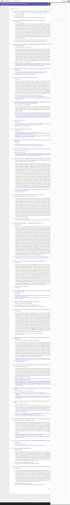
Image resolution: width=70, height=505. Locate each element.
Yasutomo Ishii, (24, 303)
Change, (16, 71)
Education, (31, 393)
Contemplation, (24, 132)
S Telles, (17, 340)
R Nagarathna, (31, 340)
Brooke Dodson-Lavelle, (34, 160)
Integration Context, (18, 445)
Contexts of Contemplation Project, (20, 115)
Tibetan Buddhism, (23, 297)
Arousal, (23, 358)
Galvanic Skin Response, (19, 359)
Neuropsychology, (41, 256)
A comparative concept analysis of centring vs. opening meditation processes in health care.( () (34, 309)
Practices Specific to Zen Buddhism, (20, 97)
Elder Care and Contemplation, (31, 415)
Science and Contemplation (41, 17)
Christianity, (30, 112)
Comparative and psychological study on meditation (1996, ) (26, 301)
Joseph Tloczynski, (18, 366)
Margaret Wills (18, 468)
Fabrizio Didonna (18, 130)
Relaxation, (17, 379)
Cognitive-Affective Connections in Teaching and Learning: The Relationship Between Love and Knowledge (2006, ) (36, 140)
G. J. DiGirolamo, (33, 12)
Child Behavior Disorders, (31, 358)
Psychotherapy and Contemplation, (39, 64)
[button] (68, 1)
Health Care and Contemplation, (50, 64)
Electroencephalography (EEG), (36, 39)
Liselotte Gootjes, (18, 196)
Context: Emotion (26, 218)
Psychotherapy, (29, 134)
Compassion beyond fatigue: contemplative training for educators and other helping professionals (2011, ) (34, 388)
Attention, (17, 132)
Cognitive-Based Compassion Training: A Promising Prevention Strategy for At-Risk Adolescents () (35, 158)
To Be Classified (17, 287)
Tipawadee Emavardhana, (20, 47)
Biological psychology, (19, 434)
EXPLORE (64, 1)
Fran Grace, (26, 390)
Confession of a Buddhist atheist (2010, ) (22, 448)
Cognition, (17, 256)
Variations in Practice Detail (19, 334)
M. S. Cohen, (17, 12)
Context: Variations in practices (20, 152)
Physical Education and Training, (37, 359)
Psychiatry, (21, 134)
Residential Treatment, (18, 360)
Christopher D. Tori (28, 47)
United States (17, 394)
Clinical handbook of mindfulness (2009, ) (23, 129)
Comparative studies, (33, 123)
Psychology (46, 256)
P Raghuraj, (26, 340)
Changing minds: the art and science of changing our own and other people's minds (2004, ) (32, 68)
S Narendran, (21, 340)
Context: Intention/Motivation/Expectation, (25, 71)
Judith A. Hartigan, (24, 420)
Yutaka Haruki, (18, 303)
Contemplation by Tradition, (19, 64)
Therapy (33, 134)
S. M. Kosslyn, (22, 12)
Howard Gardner (18, 70)
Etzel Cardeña (25, 150)
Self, (42, 113)
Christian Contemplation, (38, 117)
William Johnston (18, 121)
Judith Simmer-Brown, (19, 390)
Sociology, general (26, 190)
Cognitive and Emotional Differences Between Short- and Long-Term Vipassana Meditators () (34, 148)
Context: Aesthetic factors (19, 15)
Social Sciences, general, (19, 190)
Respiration (47, 39)
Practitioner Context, (18, 153)
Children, (19, 39)
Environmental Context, (26, 63)
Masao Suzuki (29, 303)
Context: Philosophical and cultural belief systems (23, 62)
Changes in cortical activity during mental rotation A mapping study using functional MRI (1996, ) (35, 11)
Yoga (27, 360)
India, (31, 359)
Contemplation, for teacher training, (32, 392)
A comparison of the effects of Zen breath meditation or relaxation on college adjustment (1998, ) (35, 364)
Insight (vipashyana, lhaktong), (31, 65)
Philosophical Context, (18, 126)
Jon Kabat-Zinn (18, 262)
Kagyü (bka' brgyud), (44, 295)
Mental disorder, (50, 133)
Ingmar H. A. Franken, (26, 196)
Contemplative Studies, (42, 392)
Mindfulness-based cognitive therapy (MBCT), (30, 113)
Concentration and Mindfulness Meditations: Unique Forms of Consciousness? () (32, 418)
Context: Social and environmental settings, (22, 73)
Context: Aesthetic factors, (19, 218)
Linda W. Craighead (30, 161)
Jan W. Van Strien (33, 196)
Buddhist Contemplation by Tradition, (32, 297)
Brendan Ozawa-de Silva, (43, 160)
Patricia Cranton (18, 311)
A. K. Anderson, (45, 12)
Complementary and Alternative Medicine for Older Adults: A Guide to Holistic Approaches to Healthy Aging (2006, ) (36, 401)
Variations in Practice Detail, (19, 381)
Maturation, (43, 39)
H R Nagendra (36, 340)
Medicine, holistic (38, 414)
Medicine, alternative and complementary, (22, 414)
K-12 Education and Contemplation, (32, 397)
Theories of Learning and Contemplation (38, 145)
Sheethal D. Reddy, (18, 160)
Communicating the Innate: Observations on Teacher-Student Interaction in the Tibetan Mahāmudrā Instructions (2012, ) (35, 291)
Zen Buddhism (39, 124)
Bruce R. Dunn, (18, 420)
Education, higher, (50, 378)
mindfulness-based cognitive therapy (50, 113)
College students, (29, 378)
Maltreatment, (46, 189)
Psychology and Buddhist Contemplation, (30, 116)
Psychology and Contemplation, (20, 117)
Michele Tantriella (25, 366)
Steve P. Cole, (17, 161)
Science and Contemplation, (29, 117)
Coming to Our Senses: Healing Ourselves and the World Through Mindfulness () (30, 261)
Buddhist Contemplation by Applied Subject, (33, 115)
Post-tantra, (24, 296)
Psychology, (40, 113)
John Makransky (31, 390)
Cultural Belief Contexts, (19, 63)
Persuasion (41, 73)
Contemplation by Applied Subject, (20, 17)
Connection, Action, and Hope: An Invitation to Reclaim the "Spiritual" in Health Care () (33, 466)
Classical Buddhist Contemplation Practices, (37, 63)
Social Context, (17, 297)
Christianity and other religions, (24, 123)
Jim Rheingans (18, 293)
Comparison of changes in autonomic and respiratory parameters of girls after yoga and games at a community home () (35, 338)
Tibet (27, 296)
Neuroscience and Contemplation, (31, 17)
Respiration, (24, 360)
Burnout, (20, 392)
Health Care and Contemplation (20, 361)
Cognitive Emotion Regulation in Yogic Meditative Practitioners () (29, 194)
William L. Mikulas (31, 420)
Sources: (3, 4)
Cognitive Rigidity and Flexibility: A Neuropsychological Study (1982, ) (28, 223)
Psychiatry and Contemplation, (29, 64)
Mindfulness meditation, (19, 113)
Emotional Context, (18, 145)
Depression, (45, 378)
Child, (26, 358)
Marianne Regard (18, 224)
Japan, (37, 96)
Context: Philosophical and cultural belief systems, (40, 71)
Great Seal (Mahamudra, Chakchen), (35, 295)
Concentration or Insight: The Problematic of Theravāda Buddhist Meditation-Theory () (33, 440)
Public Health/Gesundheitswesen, (30, 435)
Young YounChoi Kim (19, 21)
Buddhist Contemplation (40, 65)
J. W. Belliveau (22, 14)
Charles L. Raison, (23, 161)
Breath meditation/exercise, (19, 112)
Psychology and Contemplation (20, 191)
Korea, (39, 96)
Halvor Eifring (17, 79)
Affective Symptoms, (18, 358)
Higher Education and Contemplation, (46, 383)
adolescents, (22, 189)
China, (20, 95)
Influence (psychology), (33, 73)
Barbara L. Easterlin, (19, 150)
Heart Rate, (25, 359)
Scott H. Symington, (19, 104)
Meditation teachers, (18, 296)
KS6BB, (38, 73)
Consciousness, (25, 434)
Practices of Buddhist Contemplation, (21, 65)
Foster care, (42, 189)
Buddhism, (17, 95)
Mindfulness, (17, 134)
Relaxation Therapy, (22, 379)
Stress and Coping (39, 435)
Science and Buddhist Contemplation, (43, 116)
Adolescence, (17, 189)
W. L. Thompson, (39, 12)
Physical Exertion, (46, 359)
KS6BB (33, 462)
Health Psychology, (18, 435)
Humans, (28, 359)
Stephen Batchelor (18, 449)
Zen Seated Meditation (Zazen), (40, 97)
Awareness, (20, 132)
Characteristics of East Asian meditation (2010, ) (25, 77)
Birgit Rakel (26, 403)
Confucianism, (23, 95)
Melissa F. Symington (26, 104)
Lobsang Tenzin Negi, (26, 160)
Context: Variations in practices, (26, 39)
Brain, (16, 39)
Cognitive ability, (21, 256)
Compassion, (24, 392)
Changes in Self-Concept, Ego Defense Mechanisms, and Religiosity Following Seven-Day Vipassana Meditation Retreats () (35, 45)
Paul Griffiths (17, 442)
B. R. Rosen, (17, 14)
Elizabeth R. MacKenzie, (19, 403)
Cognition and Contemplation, (41, 154)
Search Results (7, 4)
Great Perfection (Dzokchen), (43, 393)
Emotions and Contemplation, (31, 154)
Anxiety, (25, 189)
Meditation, (42, 96)
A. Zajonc (17, 142)
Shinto (45, 96)
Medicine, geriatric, (32, 414)
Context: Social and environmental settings (36, 144)
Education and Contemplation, (20, 384)
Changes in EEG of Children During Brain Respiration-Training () (29, 20)
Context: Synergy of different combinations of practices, (24, 96)
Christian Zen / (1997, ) (19, 120)
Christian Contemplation (26, 126)
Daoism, (34, 96)
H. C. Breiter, (27, 12)
